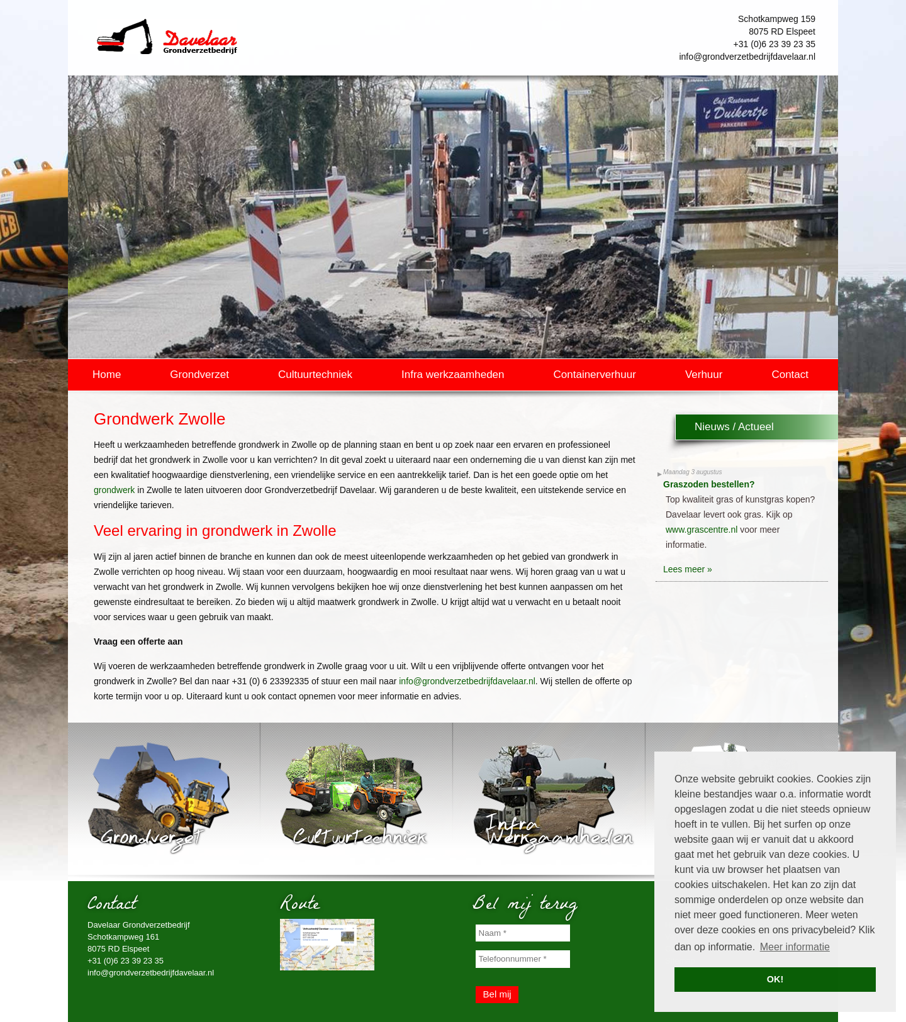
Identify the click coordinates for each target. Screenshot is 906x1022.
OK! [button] (775, 979)
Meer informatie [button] (795, 946)
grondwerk (114, 490)
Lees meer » (687, 569)
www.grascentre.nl (701, 530)
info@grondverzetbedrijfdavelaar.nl (747, 57)
